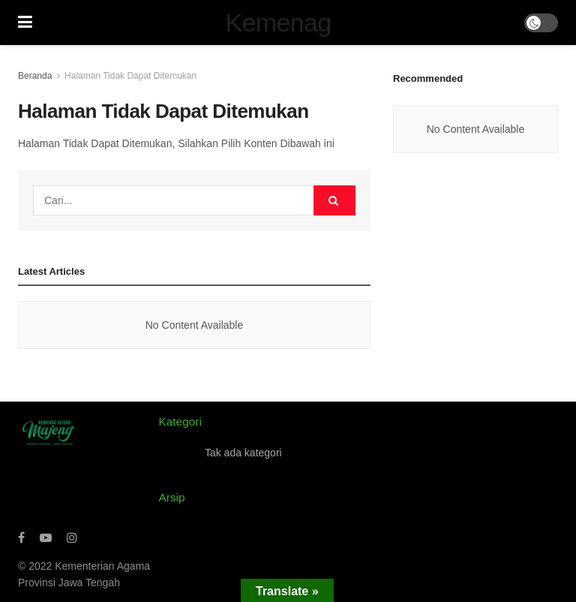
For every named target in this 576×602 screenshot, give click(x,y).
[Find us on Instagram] (72, 537)
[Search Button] (335, 200)
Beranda (35, 76)
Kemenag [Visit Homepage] (279, 22)
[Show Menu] (25, 22)
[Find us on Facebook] (21, 537)
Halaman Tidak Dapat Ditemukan (130, 76)
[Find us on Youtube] (46, 537)
